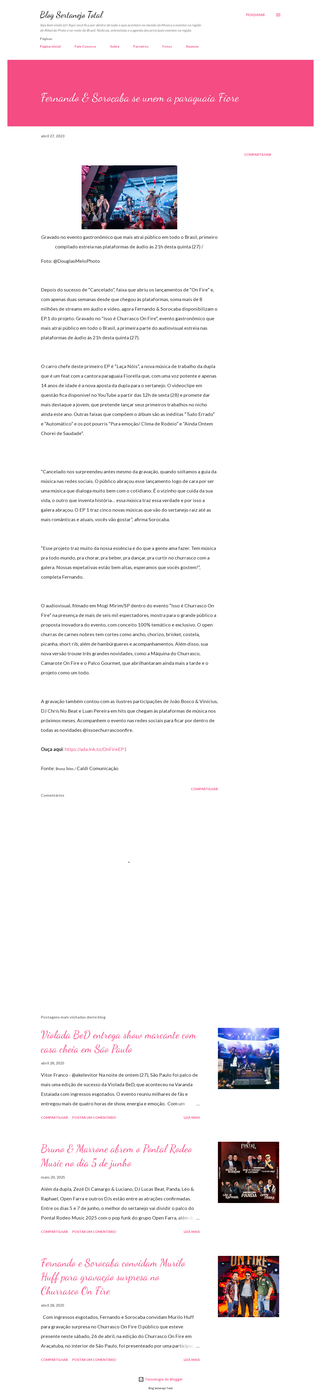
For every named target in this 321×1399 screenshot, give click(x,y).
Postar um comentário (94, 1117)
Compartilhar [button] (257, 154)
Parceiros (141, 46)
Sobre (114, 46)
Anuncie (192, 46)
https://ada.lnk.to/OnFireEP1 (96, 749)
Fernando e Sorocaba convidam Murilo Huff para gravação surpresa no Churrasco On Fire (113, 1277)
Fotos (167, 46)
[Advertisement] (122, 955)
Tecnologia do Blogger (160, 1379)
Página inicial (50, 46)
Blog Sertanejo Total (71, 15)
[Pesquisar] (255, 15)
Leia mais (192, 1117)
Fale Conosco (85, 46)
